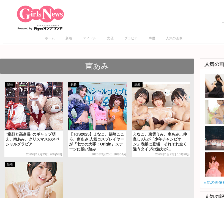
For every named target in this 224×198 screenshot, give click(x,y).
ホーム (50, 38)
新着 (68, 38)
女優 (110, 38)
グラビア (131, 38)
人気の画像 (174, 38)
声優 (152, 38)
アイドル (89, 38)
